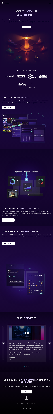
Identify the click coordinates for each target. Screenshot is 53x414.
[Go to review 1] (24, 366)
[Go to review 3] (28, 366)
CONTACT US (26, 27)
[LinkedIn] (30, 408)
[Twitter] (23, 408)
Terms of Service (31, 403)
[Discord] (26, 408)
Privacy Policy (20, 403)
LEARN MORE (7, 107)
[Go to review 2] (26, 366)
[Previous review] (3, 343)
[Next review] (49, 343)
